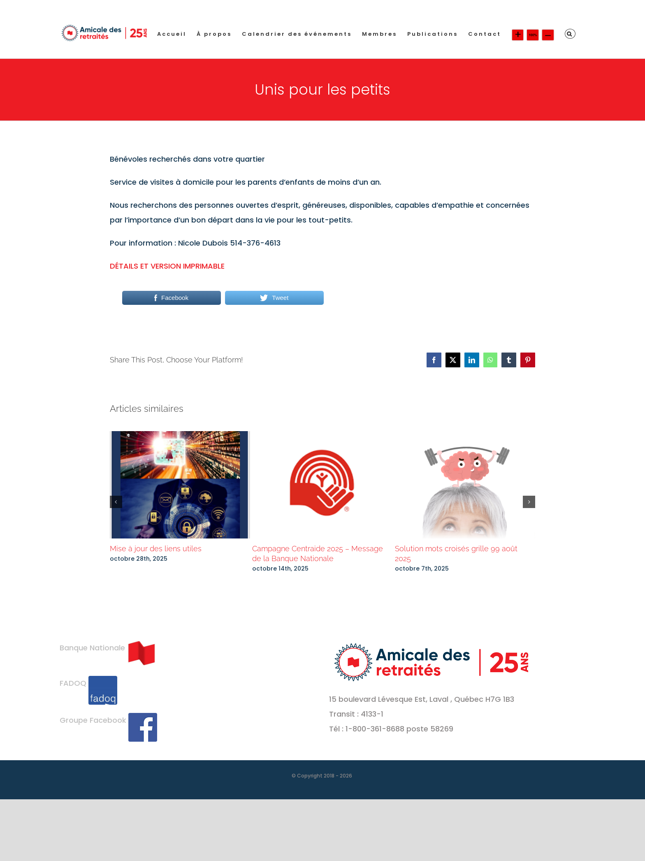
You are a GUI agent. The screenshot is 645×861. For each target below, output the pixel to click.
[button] (570, 33)
